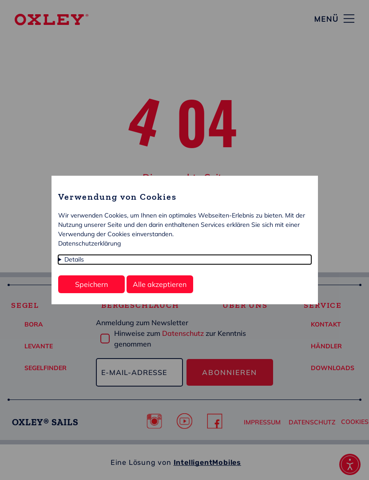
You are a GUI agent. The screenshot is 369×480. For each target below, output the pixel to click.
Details (74, 259)
